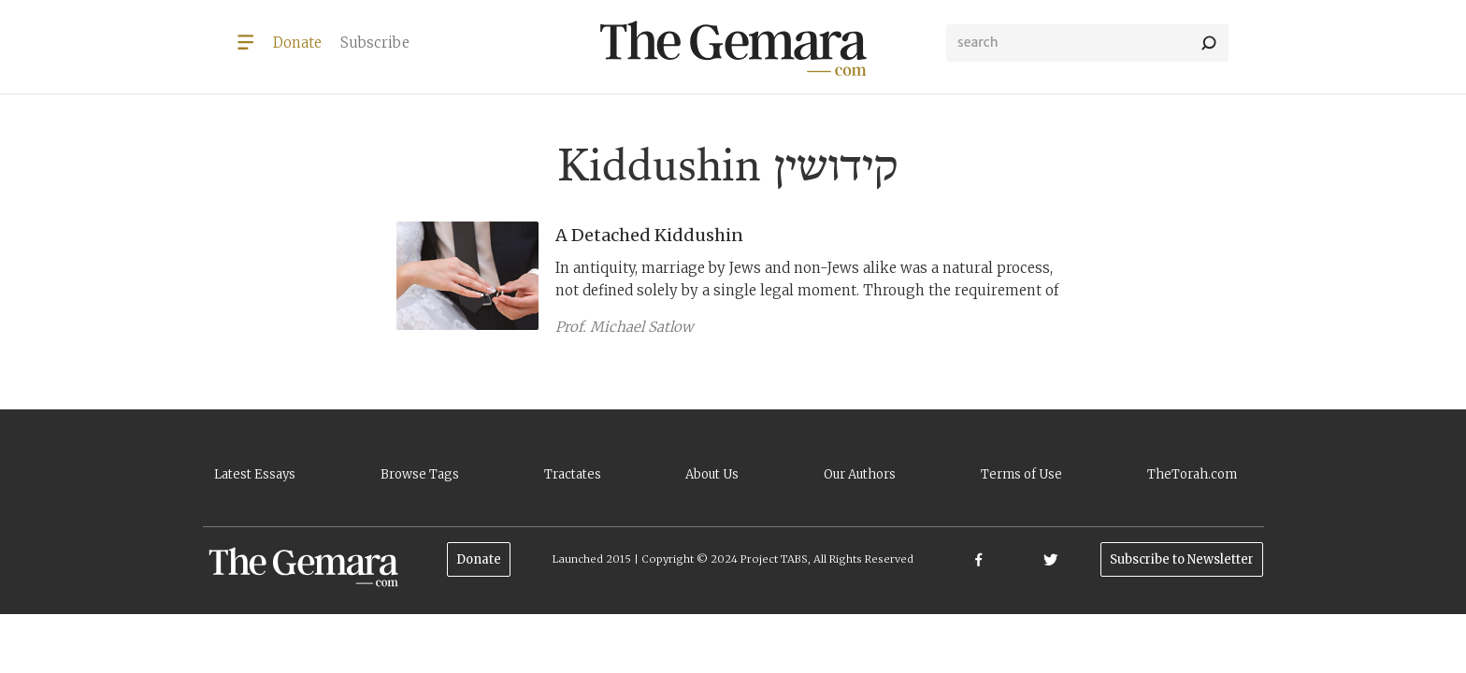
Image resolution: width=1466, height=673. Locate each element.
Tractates (572, 474)
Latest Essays (254, 474)
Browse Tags (420, 474)
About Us (712, 474)
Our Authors (860, 474)
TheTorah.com (1192, 474)
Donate (478, 559)
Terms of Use (1021, 474)
